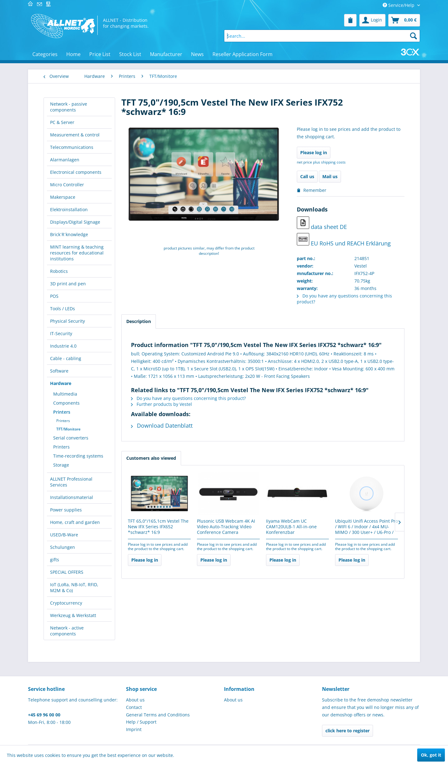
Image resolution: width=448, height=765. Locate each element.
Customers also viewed (151, 458)
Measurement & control (75, 135)
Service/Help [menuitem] (399, 5)
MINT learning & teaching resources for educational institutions (77, 253)
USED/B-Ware (64, 535)
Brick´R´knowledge (69, 234)
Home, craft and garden (75, 522)
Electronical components (75, 172)
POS (54, 296)
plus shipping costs (329, 162)
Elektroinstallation (69, 209)
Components (66, 403)
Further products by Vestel (161, 404)
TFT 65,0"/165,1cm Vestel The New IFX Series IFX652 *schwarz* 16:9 (158, 526)
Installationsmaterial (71, 497)
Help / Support (141, 722)
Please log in (313, 152)
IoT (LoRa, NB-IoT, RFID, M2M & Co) (74, 587)
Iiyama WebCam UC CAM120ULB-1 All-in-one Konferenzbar (291, 526)
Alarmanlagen (64, 160)
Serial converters (70, 438)
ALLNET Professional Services (71, 482)
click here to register (347, 731)
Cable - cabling (65, 358)
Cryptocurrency (66, 603)
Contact (134, 707)
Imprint (134, 729)
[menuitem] (350, 20)
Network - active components (67, 631)
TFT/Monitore (68, 429)
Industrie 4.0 (63, 346)
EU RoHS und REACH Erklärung (344, 240)
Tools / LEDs (62, 308)
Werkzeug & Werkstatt (73, 615)
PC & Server (62, 122)
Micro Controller (67, 185)
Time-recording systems (78, 456)
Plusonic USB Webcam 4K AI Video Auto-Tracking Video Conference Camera (226, 526)
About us (135, 700)
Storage (61, 465)
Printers (61, 412)
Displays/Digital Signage (75, 222)
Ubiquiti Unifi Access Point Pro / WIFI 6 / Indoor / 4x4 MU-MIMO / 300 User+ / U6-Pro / (366, 526)
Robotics (59, 271)
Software (59, 371)
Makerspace (62, 197)
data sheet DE (322, 223)
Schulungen (62, 547)
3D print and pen (68, 284)
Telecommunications (71, 147)
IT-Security (61, 333)
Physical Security (67, 321)
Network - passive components (68, 107)
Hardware (60, 383)
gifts (54, 560)
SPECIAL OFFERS (66, 572)
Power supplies (66, 510)
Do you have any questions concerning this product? (188, 398)
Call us (307, 176)
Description (138, 321)
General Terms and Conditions (158, 715)
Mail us (330, 176)
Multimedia (65, 394)
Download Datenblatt (162, 425)
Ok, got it (431, 755)
